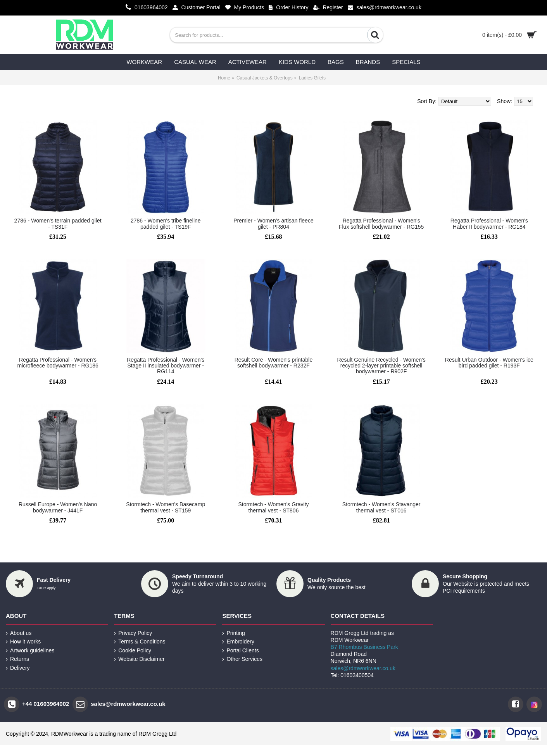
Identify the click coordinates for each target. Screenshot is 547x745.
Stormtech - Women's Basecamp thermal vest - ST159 (165, 507)
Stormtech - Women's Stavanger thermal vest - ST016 (381, 507)
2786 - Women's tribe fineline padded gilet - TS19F (166, 223)
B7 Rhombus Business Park (364, 647)
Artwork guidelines (30, 650)
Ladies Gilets (312, 78)
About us (18, 633)
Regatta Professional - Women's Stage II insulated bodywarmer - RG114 (165, 366)
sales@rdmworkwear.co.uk (363, 668)
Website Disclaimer (139, 659)
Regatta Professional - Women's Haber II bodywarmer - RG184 (489, 223)
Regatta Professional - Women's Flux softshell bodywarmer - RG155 (381, 223)
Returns (17, 659)
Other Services (242, 659)
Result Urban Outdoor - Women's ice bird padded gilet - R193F (489, 363)
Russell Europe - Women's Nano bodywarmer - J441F (58, 507)
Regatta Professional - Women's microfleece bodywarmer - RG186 (57, 363)
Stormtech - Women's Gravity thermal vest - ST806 (273, 507)
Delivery (18, 668)
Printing (233, 633)
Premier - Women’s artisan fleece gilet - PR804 (273, 223)
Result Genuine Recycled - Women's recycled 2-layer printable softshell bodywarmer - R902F (381, 366)
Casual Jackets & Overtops (264, 78)
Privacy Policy (133, 633)
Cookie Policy (132, 650)
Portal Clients (240, 650)
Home (224, 78)
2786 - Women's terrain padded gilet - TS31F (58, 223)
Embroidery (238, 641)
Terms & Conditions (139, 641)
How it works (23, 641)
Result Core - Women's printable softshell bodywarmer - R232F (274, 363)
